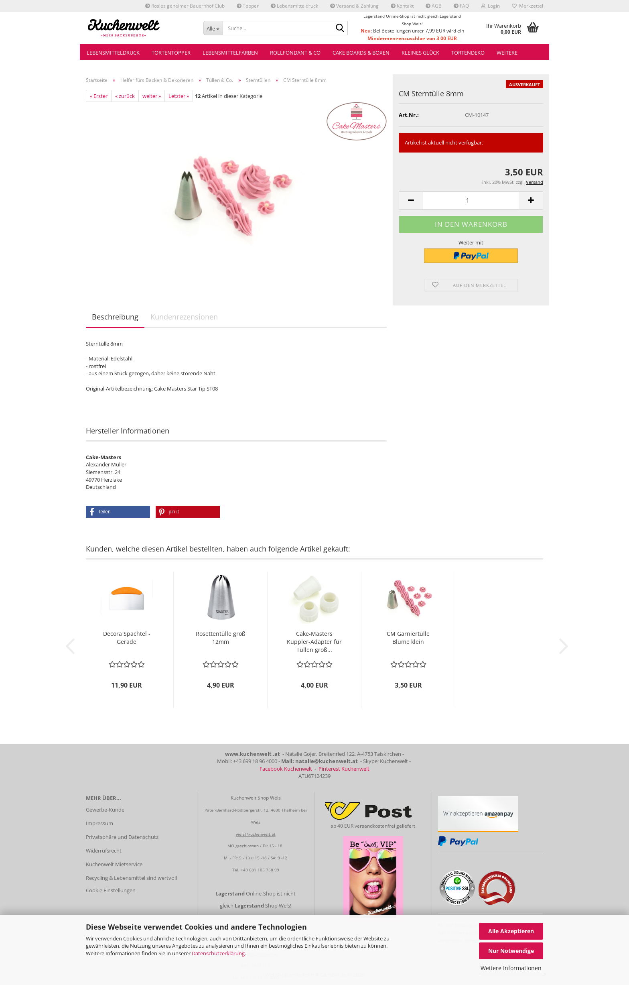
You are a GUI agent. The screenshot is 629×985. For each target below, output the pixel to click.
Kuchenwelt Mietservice (114, 864)
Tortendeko (468, 52)
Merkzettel (527, 5)
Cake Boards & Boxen (361, 52)
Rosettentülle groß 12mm (221, 637)
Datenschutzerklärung (218, 953)
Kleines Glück (420, 52)
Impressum (99, 823)
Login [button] (490, 5)
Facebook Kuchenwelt (286, 768)
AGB (434, 5)
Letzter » (178, 96)
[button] (411, 200)
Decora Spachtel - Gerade (126, 637)
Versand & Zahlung (354, 5)
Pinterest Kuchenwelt (344, 768)
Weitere (507, 52)
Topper (248, 5)
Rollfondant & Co (295, 52)
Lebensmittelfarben (230, 52)
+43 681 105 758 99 (260, 870)
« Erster (99, 96)
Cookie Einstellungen (111, 890)
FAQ (461, 5)
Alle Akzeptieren (511, 931)
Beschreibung (115, 317)
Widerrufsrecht (104, 850)
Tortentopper (171, 52)
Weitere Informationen (511, 968)
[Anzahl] (471, 200)
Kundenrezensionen (184, 317)
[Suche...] (213, 28)
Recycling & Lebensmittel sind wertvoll (131, 877)
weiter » (151, 96)
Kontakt (402, 5)
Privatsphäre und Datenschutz (122, 837)
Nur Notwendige (511, 950)
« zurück (125, 96)
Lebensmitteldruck (294, 5)
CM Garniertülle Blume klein (408, 637)
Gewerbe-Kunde (105, 809)
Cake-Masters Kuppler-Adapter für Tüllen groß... (314, 641)
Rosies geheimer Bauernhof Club (185, 5)
